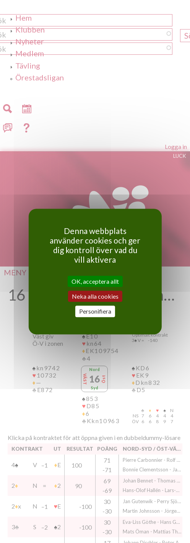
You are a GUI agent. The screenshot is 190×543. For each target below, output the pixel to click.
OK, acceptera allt (95, 281)
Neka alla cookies (95, 296)
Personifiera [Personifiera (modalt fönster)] (95, 311)
